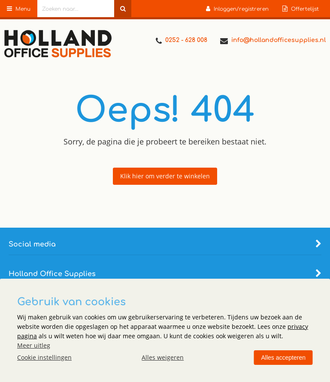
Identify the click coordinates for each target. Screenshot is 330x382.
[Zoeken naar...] (122, 8)
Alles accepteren (283, 357)
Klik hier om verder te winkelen (165, 176)
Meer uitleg (33, 345)
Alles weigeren (163, 357)
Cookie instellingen (44, 357)
